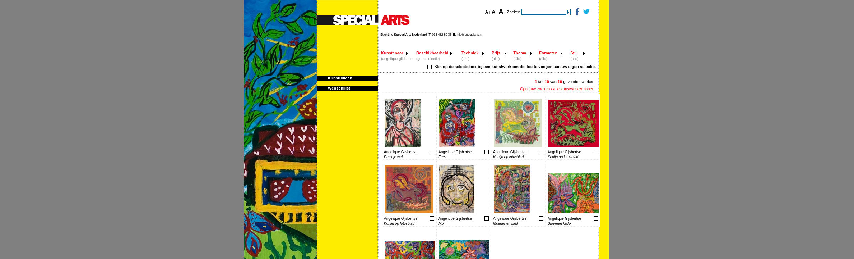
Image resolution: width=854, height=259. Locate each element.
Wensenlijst (339, 88)
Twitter (585, 11)
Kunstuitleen (340, 78)
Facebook (576, 11)
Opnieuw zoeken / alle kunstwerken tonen (557, 89)
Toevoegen (409, 152)
